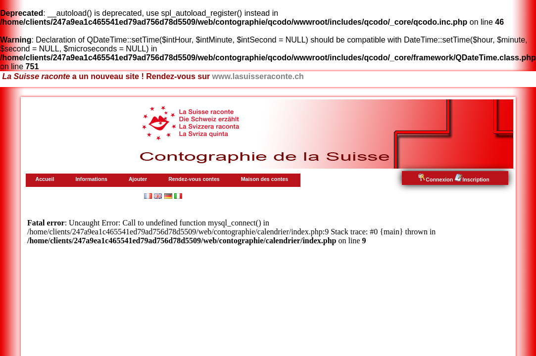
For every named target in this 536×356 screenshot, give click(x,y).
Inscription (471, 179)
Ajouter (138, 179)
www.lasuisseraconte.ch (258, 76)
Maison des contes (264, 179)
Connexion (435, 179)
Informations (91, 179)
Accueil (45, 179)
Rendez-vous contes (194, 179)
